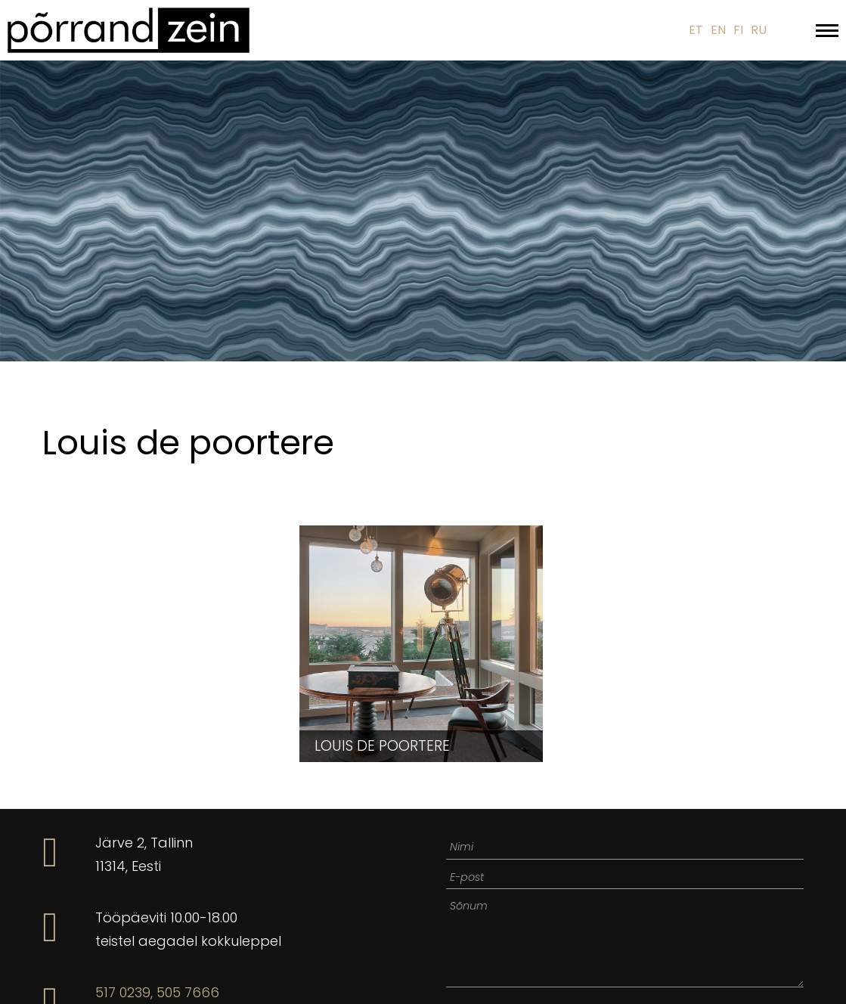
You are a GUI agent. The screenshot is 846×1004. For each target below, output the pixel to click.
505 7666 (187, 992)
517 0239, (124, 992)
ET (696, 30)
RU (759, 30)
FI (738, 30)
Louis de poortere (382, 746)
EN (718, 30)
